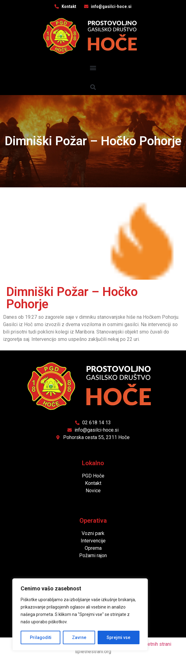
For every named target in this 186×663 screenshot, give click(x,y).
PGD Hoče (93, 476)
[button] (93, 67)
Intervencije (93, 541)
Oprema (93, 548)
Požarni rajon (93, 555)
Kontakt (93, 483)
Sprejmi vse (119, 637)
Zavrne (79, 637)
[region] (80, 615)
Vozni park (93, 533)
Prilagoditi (40, 637)
